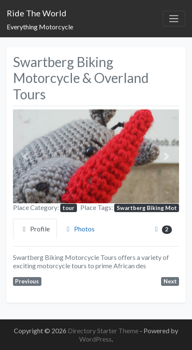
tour (68, 208)
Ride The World (37, 13)
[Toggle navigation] (174, 19)
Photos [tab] (79, 229)
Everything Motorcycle (40, 27)
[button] (25, 156)
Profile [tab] (35, 229)
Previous (27, 281)
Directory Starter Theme (104, 330)
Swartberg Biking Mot (147, 208)
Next (170, 281)
